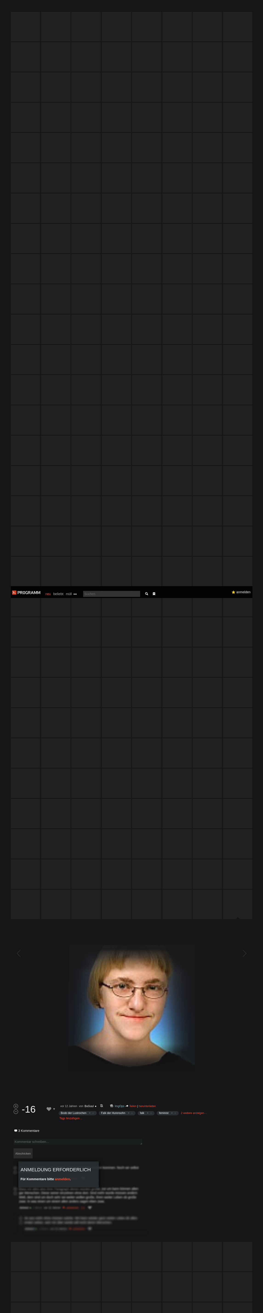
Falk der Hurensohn (113, 659)
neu (48, 8)
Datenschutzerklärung (125, 1307)
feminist (163, 659)
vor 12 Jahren (68, 652)
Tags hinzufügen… (70, 664)
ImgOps (119, 652)
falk (142, 659)
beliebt (58, 8)
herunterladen (147, 652)
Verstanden (248, 1304)
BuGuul (89, 652)
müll (69, 8)
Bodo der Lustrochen (73, 659)
